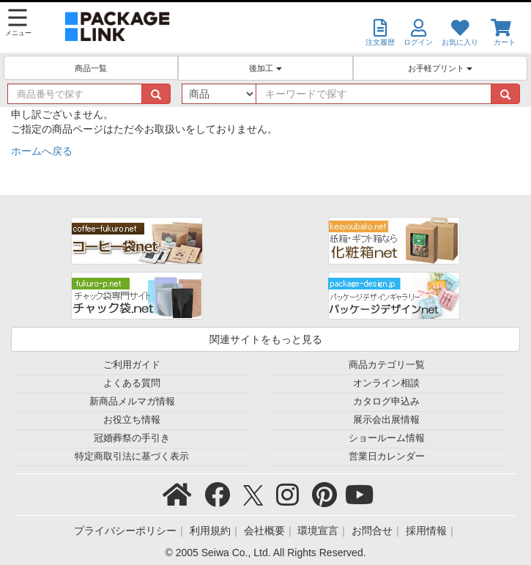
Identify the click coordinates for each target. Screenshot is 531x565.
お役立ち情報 (131, 420)
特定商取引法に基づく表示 (132, 456)
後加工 (265, 68)
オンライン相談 (386, 383)
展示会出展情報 (386, 420)
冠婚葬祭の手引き (132, 438)
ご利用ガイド (131, 365)
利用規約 (210, 530)
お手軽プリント (440, 68)
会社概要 (264, 530)
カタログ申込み (386, 401)
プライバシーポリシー (125, 530)
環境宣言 (317, 530)
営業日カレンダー (387, 456)
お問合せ (372, 530)
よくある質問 (131, 383)
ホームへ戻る (42, 151)
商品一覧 (91, 68)
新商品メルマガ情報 (132, 401)
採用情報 (426, 530)
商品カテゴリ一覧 (387, 365)
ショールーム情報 (387, 438)
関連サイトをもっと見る (265, 339)
